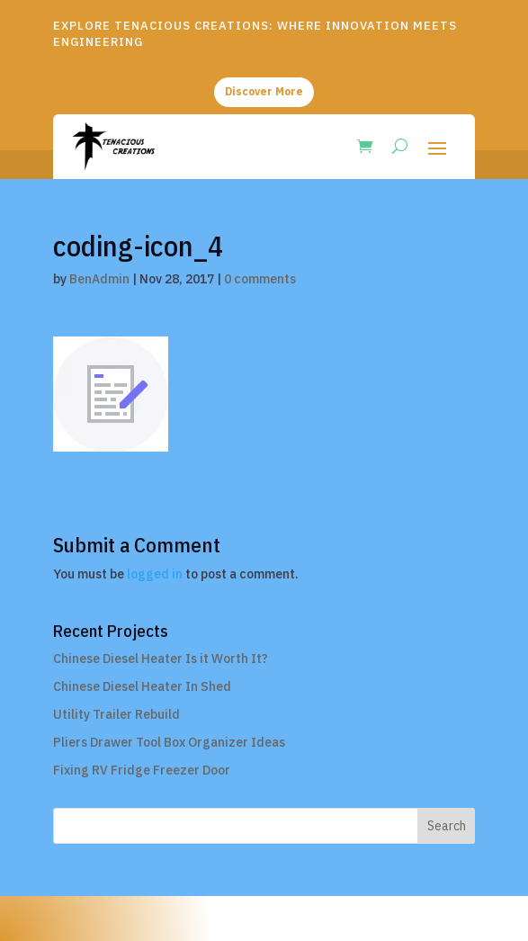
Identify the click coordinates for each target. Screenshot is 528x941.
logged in (155, 574)
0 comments (260, 279)
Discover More (264, 91)
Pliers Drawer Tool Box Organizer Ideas (169, 742)
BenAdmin (99, 279)
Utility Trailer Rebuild (116, 714)
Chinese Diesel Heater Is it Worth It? (160, 658)
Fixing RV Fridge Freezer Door (141, 770)
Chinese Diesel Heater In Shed (142, 686)
